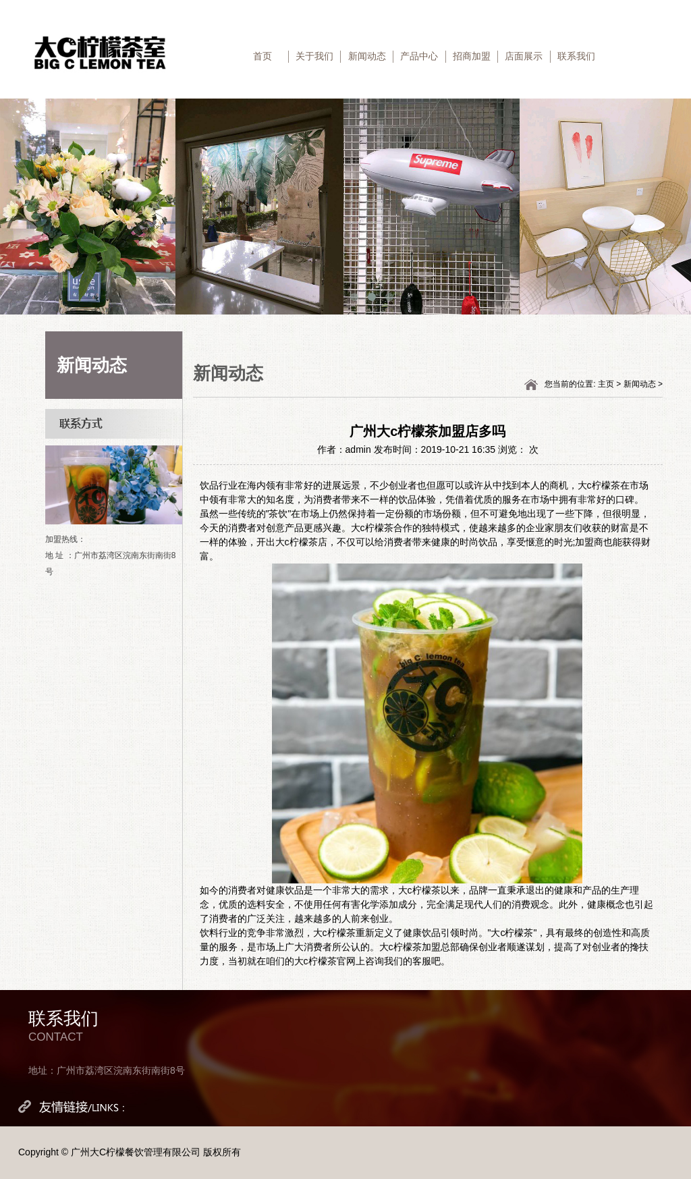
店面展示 (524, 56)
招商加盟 (472, 56)
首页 (262, 56)
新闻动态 (367, 56)
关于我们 (314, 56)
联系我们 (576, 56)
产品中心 (419, 56)
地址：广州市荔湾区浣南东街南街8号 (106, 1070)
